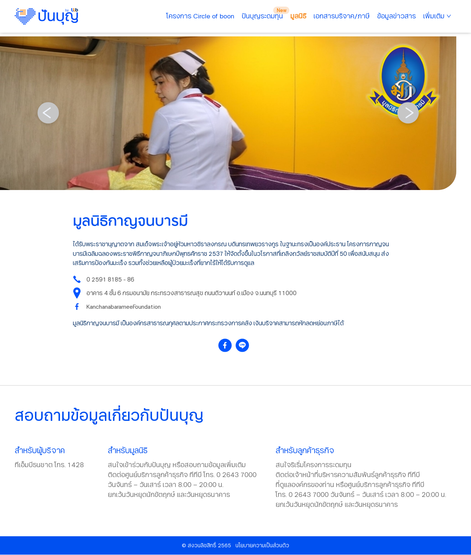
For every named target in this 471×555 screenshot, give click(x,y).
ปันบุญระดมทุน (262, 16)
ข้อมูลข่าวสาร (396, 16)
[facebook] (227, 345)
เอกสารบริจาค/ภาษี (342, 16)
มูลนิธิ (298, 16)
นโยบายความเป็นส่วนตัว (262, 545)
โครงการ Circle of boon (200, 16)
